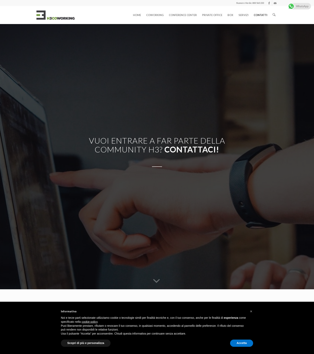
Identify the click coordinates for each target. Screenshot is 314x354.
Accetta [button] (242, 343)
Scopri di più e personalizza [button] (85, 343)
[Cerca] (274, 15)
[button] (251, 311)
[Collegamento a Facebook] (269, 3)
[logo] (55, 15)
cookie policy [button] (90, 321)
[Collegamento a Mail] (275, 3)
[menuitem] (137, 15)
